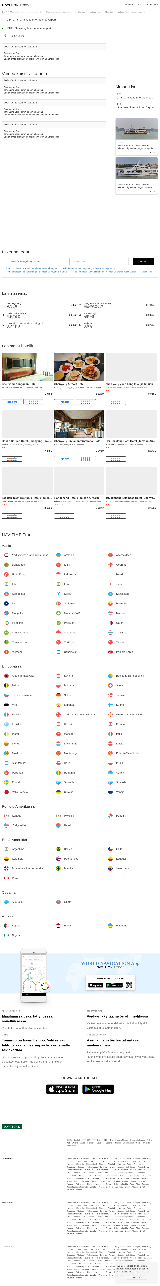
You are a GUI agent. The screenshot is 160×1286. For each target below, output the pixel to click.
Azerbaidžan (107, 1158)
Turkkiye (103, 1167)
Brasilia (93, 1187)
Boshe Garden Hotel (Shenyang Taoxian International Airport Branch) (46, 441)
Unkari (90, 1176)
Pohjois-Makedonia (96, 1178)
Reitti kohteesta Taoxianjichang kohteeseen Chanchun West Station (104, 272)
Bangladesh (119, 1158)
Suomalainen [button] (151, 4)
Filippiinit (111, 1164)
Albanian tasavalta (74, 1170)
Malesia (102, 1164)
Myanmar (70, 1164)
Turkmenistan (92, 1167)
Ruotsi (76, 1181)
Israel (79, 1161)
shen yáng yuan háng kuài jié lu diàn (129, 384)
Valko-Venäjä (105, 1181)
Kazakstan (125, 1161)
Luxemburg (139, 1176)
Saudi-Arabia (139, 1164)
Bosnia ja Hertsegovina (101, 1170)
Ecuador (145, 1184)
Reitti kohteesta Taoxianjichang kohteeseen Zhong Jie (31, 268)
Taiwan (112, 1167)
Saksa (69, 1173)
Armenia (96, 1158)
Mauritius (70, 1190)
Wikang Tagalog (78, 1143)
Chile (116, 1184)
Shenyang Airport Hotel (69, 384)
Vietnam (120, 1167)
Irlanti (105, 1176)
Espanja (90, 1173)
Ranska (107, 1173)
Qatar (129, 1164)
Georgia (136, 1158)
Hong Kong (146, 1158)
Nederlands (71, 1146)
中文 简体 (96, 1140)
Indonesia (71, 1161)
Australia (119, 1187)
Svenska (146, 1143)
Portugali (135, 1178)
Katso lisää (146, 272)
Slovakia (94, 1181)
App (139, 4)
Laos (134, 1161)
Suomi (99, 1173)
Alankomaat (110, 1178)
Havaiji (90, 1184)
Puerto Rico (135, 1184)
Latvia (148, 1176)
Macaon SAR (91, 1164)
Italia (122, 1176)
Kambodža (107, 1161)
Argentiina (99, 1184)
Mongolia (80, 1164)
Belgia (116, 1170)
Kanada (133, 1181)
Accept (136, 1277)
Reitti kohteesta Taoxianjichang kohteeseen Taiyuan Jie (89, 268)
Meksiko (142, 1181)
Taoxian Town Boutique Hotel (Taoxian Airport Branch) (37, 498)
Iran (91, 1161)
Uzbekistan (130, 1167)
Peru (111, 1187)
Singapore (71, 1167)
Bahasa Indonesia (137, 1140)
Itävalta (87, 1170)
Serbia (69, 1181)
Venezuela (102, 1187)
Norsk (138, 1143)
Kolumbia (124, 1184)
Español (109, 1143)
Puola (126, 1178)
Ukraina (116, 1181)
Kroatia (98, 1176)
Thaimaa (80, 1167)
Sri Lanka (142, 1161)
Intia (85, 1161)
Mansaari (114, 1176)
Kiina (129, 1158)
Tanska (77, 1173)
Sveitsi (133, 1170)
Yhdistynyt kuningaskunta (122, 1173)
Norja (120, 1178)
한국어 (105, 1140)
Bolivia (108, 1184)
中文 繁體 (86, 1140)
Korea (116, 1161)
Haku (143, 261)
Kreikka (82, 1176)
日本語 (69, 1140)
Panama (70, 1184)
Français (91, 1143)
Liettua (129, 1176)
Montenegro (81, 1178)
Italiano (118, 1143)
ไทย (111, 1140)
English (77, 1140)
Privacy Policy (124, 1271)
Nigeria (79, 1190)
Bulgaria (124, 1170)
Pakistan (121, 1164)
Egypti (142, 1187)
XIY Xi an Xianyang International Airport (31, 19)
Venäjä (125, 1181)
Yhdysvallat (80, 1184)
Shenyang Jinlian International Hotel (77, 441)
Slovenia (85, 1181)
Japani (97, 1161)
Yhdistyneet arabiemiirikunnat (79, 1158)
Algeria (135, 1187)
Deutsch (100, 1143)
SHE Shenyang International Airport (29, 28)
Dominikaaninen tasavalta (77, 1187)
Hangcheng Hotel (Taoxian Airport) (76, 498)
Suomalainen (128, 1143)
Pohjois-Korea (143, 1167)
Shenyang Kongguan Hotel (19, 384)
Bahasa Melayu (121, 1140)
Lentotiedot (128, 4)
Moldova (70, 1178)
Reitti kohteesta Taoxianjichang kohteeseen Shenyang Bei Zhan (36, 272)
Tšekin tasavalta (145, 1170)
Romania (144, 1178)
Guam (127, 1187)
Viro (83, 1173)
